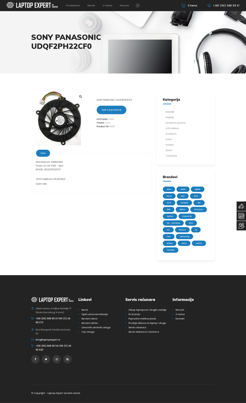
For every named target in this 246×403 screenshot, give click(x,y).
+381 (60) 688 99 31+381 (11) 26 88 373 (53, 320)
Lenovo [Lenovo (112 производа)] (182, 229)
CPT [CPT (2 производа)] (199, 202)
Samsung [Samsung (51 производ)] (184, 236)
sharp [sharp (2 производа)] (169, 243)
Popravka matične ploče (142, 318)
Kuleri (111, 119)
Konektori (171, 133)
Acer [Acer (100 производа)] (169, 189)
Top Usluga (87, 331)
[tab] (43, 153)
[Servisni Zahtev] (241, 216)
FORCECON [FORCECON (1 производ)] (198, 209)
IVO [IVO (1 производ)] (168, 229)
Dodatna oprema (176, 122)
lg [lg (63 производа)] (196, 229)
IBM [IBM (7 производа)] (191, 223)
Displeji (169, 117)
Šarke (169, 150)
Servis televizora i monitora (143, 331)
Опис (43, 153)
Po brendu (134, 314)
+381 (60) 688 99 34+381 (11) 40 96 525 (53, 347)
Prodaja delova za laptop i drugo (147, 323)
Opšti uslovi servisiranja (94, 314)
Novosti (180, 309)
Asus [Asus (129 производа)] (169, 196)
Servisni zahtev (89, 323)
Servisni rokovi (89, 318)
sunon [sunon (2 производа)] (199, 243)
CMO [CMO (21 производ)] (169, 202)
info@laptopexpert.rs (48, 339)
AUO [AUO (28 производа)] (183, 196)
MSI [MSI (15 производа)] (169, 236)
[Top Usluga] (241, 206)
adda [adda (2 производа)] (183, 189)
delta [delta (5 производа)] (182, 209)
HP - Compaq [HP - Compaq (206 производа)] (173, 223)
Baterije (170, 111)
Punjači (169, 144)
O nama (180, 314)
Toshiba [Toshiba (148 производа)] (170, 250)
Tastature (171, 155)
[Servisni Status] (241, 225)
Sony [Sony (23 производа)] (184, 243)
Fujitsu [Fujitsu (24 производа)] (170, 216)
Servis (84, 309)
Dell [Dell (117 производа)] (168, 209)
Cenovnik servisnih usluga (96, 327)
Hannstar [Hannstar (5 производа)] (187, 216)
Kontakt (180, 318)
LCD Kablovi (172, 128)
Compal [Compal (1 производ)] (184, 202)
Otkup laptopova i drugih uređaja (147, 309)
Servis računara (137, 327)
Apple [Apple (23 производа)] (198, 189)
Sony (107, 122)
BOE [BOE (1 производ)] (196, 196)
